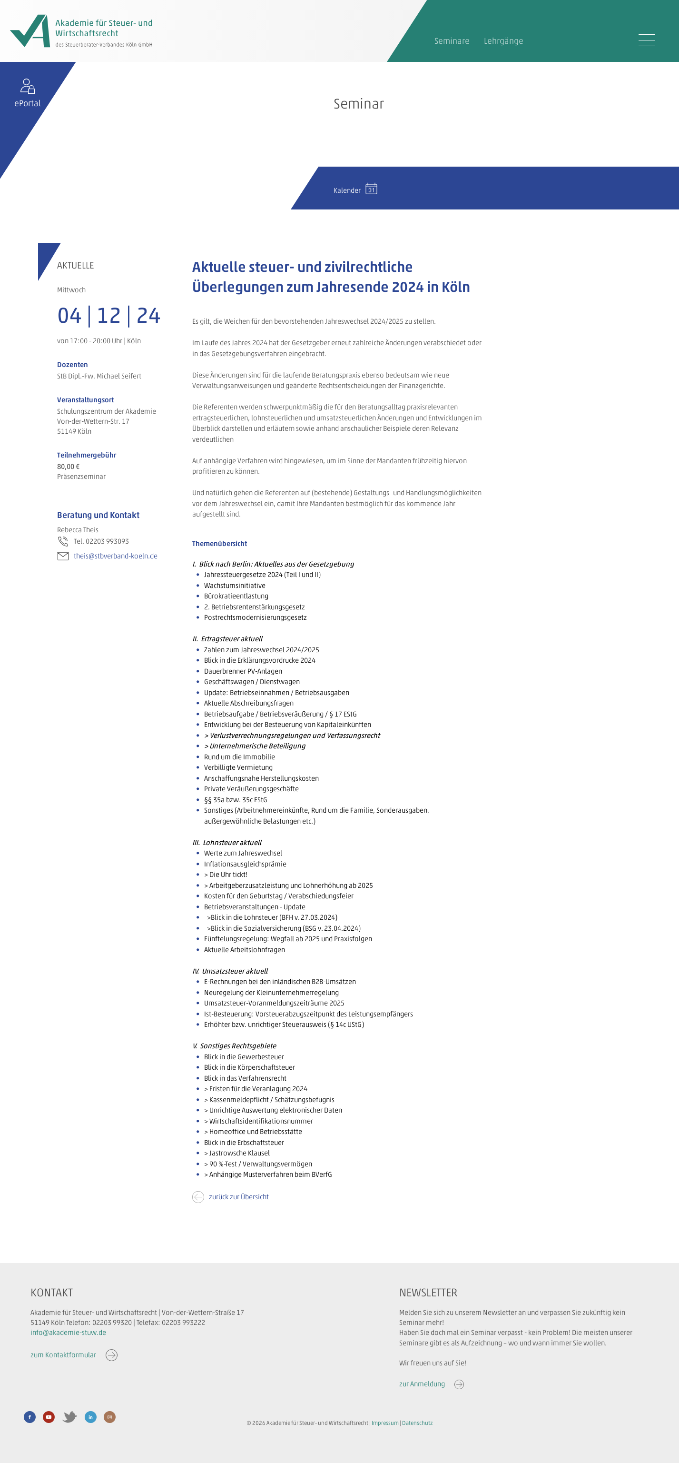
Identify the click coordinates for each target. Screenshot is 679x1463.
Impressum (385, 1423)
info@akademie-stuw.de (68, 1332)
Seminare (452, 41)
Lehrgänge (503, 41)
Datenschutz (417, 1423)
